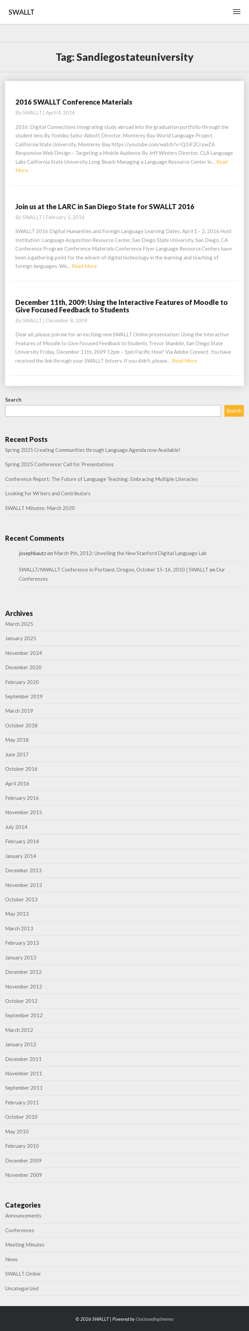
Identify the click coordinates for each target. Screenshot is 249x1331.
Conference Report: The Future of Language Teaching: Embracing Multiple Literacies (101, 479)
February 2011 (22, 1102)
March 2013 (19, 928)
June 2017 (17, 754)
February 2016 (22, 798)
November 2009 (23, 1175)
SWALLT (32, 112)
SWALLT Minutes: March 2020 (40, 508)
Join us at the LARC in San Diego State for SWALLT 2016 (104, 206)
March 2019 (19, 711)
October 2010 (21, 1117)
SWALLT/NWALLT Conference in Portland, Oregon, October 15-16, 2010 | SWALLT (113, 569)
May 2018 (17, 740)
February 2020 (22, 682)
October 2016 (21, 769)
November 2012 (23, 986)
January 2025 (20, 638)
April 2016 (17, 783)
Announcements (23, 1215)
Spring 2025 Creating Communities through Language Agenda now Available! (92, 450)
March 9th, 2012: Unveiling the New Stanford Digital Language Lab (130, 553)
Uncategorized (22, 1288)
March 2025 (19, 624)
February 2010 (22, 1146)
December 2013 (23, 870)
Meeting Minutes (24, 1244)
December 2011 (23, 1059)
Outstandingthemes (155, 1319)
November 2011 (23, 1073)
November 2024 (23, 653)
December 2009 (23, 1160)
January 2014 (20, 856)
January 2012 (20, 1044)
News (11, 1259)
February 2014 (22, 841)
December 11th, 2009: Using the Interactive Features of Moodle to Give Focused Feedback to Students (121, 306)
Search (13, 399)
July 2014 (16, 827)
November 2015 (23, 812)
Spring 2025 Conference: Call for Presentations (59, 464)
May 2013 (17, 914)
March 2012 (19, 1030)
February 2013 (22, 943)
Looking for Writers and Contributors (48, 493)
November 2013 (23, 885)
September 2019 (24, 696)
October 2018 (21, 725)
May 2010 (17, 1131)
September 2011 (24, 1088)
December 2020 (23, 667)
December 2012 (23, 972)
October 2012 (21, 1001)
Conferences (19, 1230)
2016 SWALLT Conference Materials (73, 102)
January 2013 (20, 957)
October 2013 (21, 899)
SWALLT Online (23, 1273)
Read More (84, 266)
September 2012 (24, 1015)
